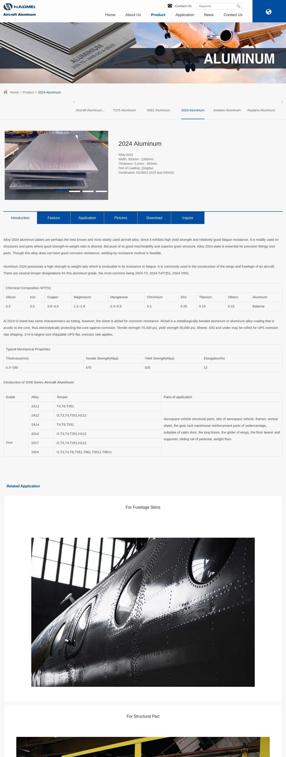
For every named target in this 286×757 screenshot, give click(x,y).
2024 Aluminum (192, 110)
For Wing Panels (98, 643)
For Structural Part (100, 660)
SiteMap (178, 747)
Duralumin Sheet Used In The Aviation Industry (146, 640)
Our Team (10, 654)
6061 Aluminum (158, 110)
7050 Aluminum (56, 695)
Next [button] (281, 101)
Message (261, 656)
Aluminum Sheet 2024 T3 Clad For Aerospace (146, 710)
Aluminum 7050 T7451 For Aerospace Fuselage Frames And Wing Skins (147, 654)
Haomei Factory (14, 637)
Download (154, 218)
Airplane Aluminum (261, 110)
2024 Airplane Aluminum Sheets (146, 669)
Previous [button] (74, 101)
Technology (11, 649)
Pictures (120, 218)
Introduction (20, 218)
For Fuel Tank (96, 666)
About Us (133, 15)
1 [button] (61, 191)
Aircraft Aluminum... (90, 110)
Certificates (11, 643)
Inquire (187, 218)
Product (158, 15)
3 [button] (88, 191)
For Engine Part (98, 649)
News (209, 15)
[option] (90, 110)
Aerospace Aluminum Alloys (60, 669)
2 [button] (74, 191)
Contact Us (179, 6)
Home (110, 15)
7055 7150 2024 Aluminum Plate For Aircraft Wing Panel (147, 683)
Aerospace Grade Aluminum (57, 680)
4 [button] (101, 191)
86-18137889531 (261, 638)
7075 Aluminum (124, 110)
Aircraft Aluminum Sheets (62, 637)
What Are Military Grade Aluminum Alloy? (145, 698)
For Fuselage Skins (100, 637)
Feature (54, 218)
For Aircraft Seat (98, 654)
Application (184, 15)
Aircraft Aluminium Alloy (61, 689)
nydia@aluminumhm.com (182, 660)
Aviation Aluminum (227, 110)
